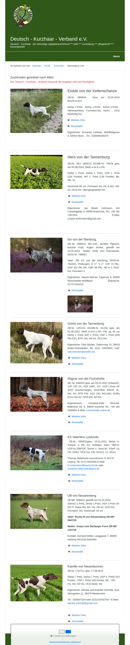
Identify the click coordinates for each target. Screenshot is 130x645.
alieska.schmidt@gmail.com (83, 603)
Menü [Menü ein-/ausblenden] (116, 56)
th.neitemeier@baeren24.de (83, 465)
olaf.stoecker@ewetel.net (81, 351)
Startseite (36, 66)
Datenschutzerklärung (52, 638)
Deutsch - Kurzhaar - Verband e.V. (49, 39)
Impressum (35, 638)
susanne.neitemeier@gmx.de (83, 468)
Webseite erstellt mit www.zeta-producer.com (99, 640)
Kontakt (24, 638)
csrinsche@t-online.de (98, 410)
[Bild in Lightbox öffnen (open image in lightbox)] (36, 111)
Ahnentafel (76, 126)
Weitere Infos (78, 120)
